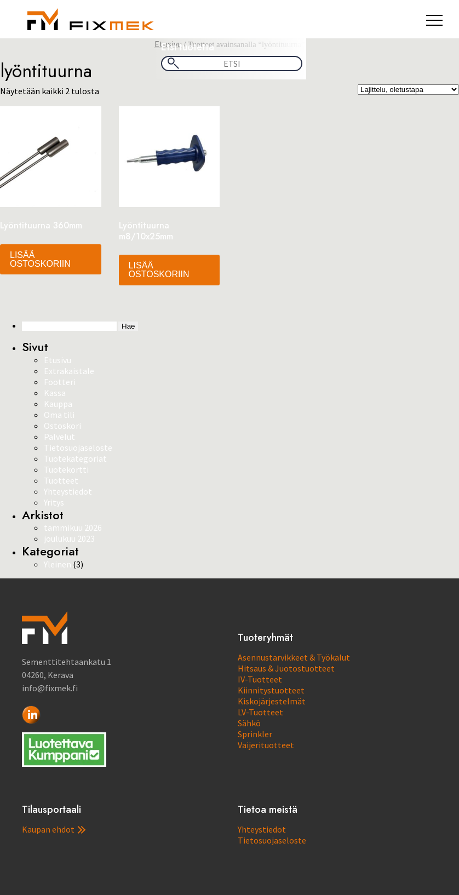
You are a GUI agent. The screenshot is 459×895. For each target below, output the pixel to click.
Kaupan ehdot (53, 829)
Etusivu (57, 359)
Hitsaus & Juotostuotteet (286, 668)
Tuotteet (61, 480)
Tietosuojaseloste (78, 447)
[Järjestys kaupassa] (408, 89)
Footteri (60, 381)
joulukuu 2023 (69, 538)
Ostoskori (62, 425)
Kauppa (58, 403)
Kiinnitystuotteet (271, 690)
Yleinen (57, 564)
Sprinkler (255, 733)
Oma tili (59, 414)
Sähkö (249, 723)
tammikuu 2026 (73, 527)
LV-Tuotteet (260, 712)
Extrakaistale (69, 370)
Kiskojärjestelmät (272, 701)
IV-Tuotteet (260, 679)
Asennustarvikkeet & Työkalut (294, 657)
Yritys (54, 502)
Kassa (55, 392)
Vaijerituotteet (266, 744)
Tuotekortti (66, 469)
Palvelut (59, 436)
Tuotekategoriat (75, 458)
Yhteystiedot (68, 491)
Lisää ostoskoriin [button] (40, 259)
